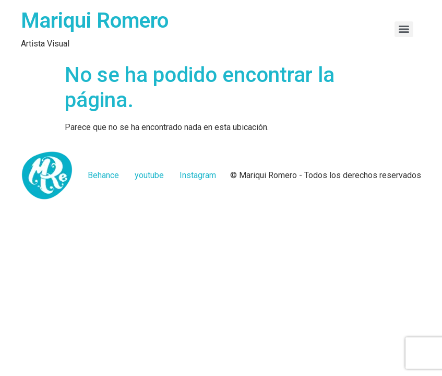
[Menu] (404, 29)
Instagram (198, 175)
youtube (149, 175)
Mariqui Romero (95, 20)
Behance (103, 175)
